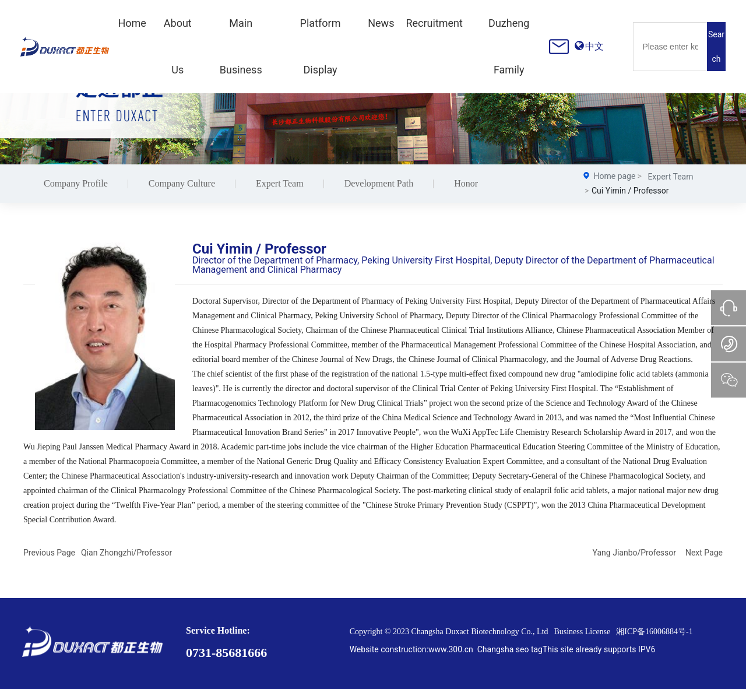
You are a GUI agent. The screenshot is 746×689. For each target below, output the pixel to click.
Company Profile (76, 183)
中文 (594, 46)
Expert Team (280, 183)
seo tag (529, 649)
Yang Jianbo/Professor (634, 552)
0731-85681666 (226, 652)
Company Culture (182, 183)
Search (716, 47)
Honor (466, 183)
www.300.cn (450, 649)
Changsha (495, 649)
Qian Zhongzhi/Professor (126, 552)
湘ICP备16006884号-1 (654, 631)
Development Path (379, 183)
